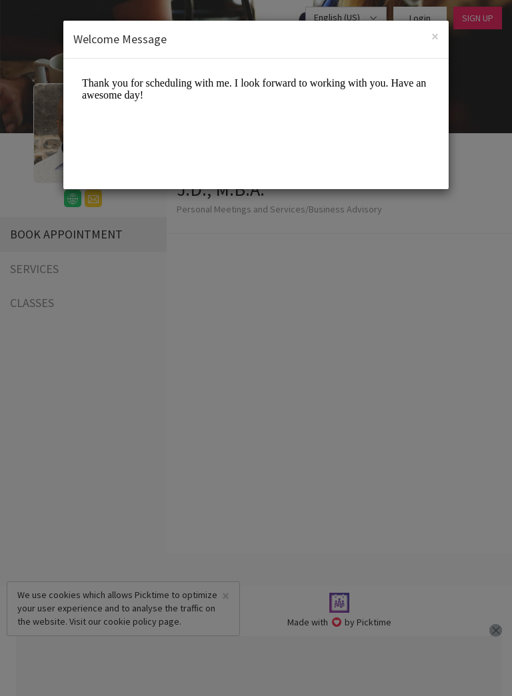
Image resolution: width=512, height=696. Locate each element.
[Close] (435, 36)
